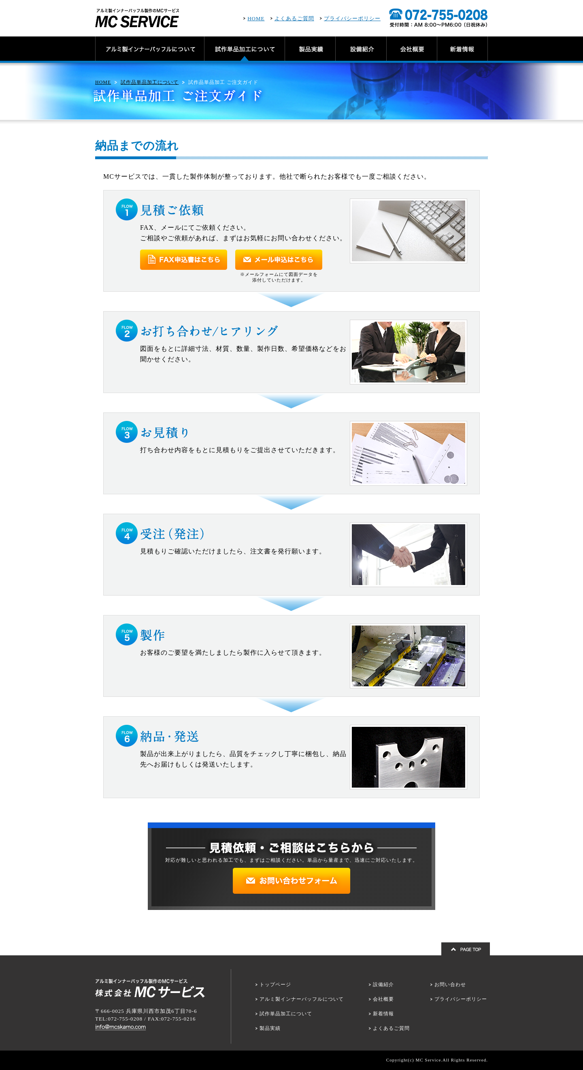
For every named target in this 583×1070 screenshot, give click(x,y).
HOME (255, 18)
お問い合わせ (450, 984)
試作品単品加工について (150, 82)
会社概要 (383, 999)
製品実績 (270, 1028)
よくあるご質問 (294, 18)
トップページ (275, 984)
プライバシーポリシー (352, 18)
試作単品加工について (286, 1014)
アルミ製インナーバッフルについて (302, 999)
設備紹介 (383, 984)
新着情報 (383, 1014)
